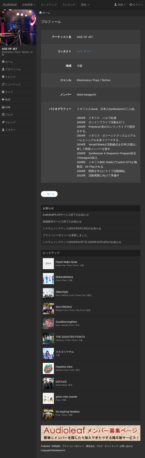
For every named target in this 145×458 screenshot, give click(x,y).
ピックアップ (49, 4)
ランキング (68, 4)
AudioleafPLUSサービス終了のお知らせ (66, 214)
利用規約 (56, 446)
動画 (6, 99)
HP (89, 51)
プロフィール (11, 69)
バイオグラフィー (60, 108)
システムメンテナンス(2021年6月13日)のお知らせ (72, 228)
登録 (120, 4)
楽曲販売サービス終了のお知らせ (62, 221)
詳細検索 (28, 4)
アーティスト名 (61, 36)
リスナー (9, 129)
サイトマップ (111, 446)
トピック (9, 76)
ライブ (7, 92)
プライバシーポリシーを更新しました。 (66, 235)
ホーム (7, 61)
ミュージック (11, 84)
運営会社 (90, 446)
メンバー (65, 94)
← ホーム (49, 194)
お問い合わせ (126, 446)
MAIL (80, 51)
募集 (85, 4)
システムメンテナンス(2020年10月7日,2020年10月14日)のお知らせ (82, 242)
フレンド (9, 122)
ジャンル (65, 80)
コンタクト (64, 51)
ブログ (7, 114)
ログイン (136, 4)
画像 (6, 107)
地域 (68, 65)
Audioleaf (10, 4)
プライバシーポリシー (73, 446)
